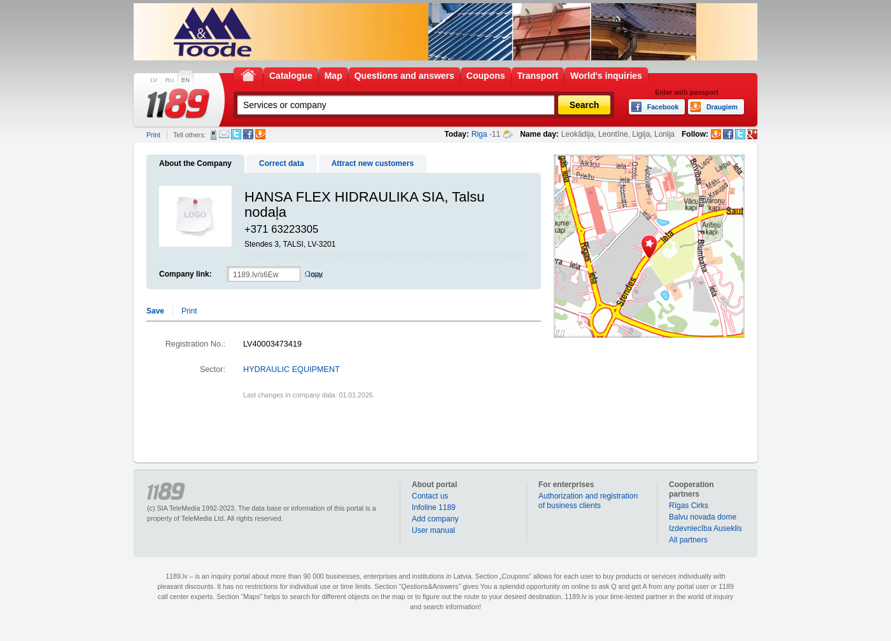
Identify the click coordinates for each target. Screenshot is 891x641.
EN (185, 80)
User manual (433, 530)
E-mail (224, 134)
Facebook (248, 134)
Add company (435, 518)
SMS (213, 135)
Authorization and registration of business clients (588, 501)
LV (153, 80)
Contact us (430, 496)
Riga (480, 134)
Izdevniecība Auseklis (705, 528)
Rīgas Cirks (688, 505)
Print (153, 135)
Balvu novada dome (702, 517)
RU (169, 80)
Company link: (185, 274)
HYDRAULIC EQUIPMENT (291, 369)
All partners (688, 539)
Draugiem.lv (260, 134)
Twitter (236, 134)
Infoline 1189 (434, 507)
